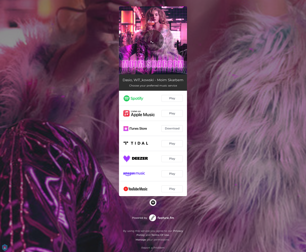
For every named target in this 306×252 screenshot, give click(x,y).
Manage (141, 239)
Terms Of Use (160, 234)
